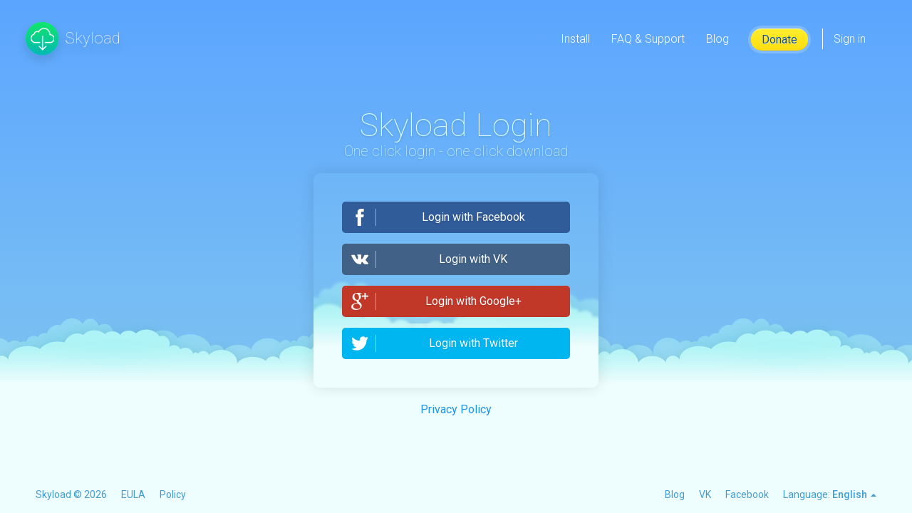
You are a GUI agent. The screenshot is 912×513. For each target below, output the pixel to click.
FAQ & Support (648, 39)
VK (705, 494)
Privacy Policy (456, 409)
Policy (173, 494)
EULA (133, 494)
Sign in (850, 39)
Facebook (747, 494)
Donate (779, 39)
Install (575, 39)
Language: (829, 494)
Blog (717, 39)
